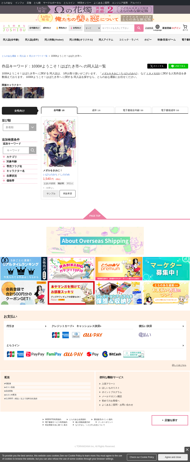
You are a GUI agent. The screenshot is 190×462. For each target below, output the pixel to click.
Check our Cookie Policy (142, 457)
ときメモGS (156, 79)
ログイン (176, 33)
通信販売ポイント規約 (111, 427)
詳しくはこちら (179, 373)
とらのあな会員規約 (82, 427)
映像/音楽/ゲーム (167, 45)
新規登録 (166, 33)
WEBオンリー (84, 2)
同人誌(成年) (32, 45)
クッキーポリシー (114, 430)
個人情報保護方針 (89, 430)
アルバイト (135, 2)
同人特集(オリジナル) (81, 45)
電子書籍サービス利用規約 (58, 430)
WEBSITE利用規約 (54, 427)
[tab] (96, 116)
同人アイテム (106, 45)
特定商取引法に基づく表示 (58, 433)
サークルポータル (52, 2)
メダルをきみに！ (112, 79)
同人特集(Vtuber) (54, 45)
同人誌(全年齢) (11, 45)
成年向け (47, 34)
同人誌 (24, 61)
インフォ (19, 2)
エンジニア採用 (120, 2)
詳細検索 (149, 34)
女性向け (75, 33)
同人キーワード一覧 (41, 61)
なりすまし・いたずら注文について (97, 433)
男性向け (61, 33)
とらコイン (69, 2)
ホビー (148, 45)
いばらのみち (131, 79)
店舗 (29, 2)
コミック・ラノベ (128, 45)
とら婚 (37, 2)
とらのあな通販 (9, 61)
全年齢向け (34, 34)
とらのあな (6, 2)
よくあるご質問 (101, 2)
